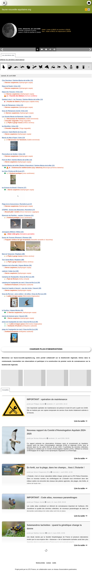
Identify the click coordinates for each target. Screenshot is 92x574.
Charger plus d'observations (46, 349)
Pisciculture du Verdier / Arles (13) (13, 154)
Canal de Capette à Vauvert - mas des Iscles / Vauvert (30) (21, 288)
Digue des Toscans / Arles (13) (12, 92)
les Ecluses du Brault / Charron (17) (14, 187)
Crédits (54, 562)
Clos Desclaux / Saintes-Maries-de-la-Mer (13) (17, 80)
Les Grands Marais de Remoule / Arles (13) (16, 116)
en (88, 9)
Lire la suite (80, 421)
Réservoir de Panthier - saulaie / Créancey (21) (18, 215)
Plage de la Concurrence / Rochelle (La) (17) (17, 204)
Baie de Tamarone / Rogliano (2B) (13, 254)
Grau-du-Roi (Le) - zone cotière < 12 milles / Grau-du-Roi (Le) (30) (24, 294)
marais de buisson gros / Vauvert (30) (14, 316)
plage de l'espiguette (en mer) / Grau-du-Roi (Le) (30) (20, 329)
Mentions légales (40, 562)
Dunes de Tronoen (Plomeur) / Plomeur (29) (17, 237)
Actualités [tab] (5, 390)
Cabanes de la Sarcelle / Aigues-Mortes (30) (17, 265)
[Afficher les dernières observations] (12, 60)
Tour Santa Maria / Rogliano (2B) (13, 260)
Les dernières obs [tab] (8, 55)
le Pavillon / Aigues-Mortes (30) (12, 310)
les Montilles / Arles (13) (10, 126)
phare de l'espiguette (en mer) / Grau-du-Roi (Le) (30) (20, 322)
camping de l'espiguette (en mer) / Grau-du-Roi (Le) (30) (21, 282)
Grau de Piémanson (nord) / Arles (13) (15, 111)
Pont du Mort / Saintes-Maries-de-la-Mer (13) (17, 160)
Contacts (48, 562)
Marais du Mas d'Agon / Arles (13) (13, 137)
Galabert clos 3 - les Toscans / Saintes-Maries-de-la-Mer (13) (22, 99)
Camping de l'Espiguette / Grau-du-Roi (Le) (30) (18, 277)
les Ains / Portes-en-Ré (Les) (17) (13, 171)
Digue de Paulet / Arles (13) (11, 86)
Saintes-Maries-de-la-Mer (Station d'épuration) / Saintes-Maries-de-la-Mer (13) (28, 165)
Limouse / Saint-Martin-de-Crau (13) (14, 132)
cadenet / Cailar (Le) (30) (10, 271)
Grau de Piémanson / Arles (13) (12, 105)
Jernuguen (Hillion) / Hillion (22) (13, 232)
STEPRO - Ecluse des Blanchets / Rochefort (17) (18, 210)
